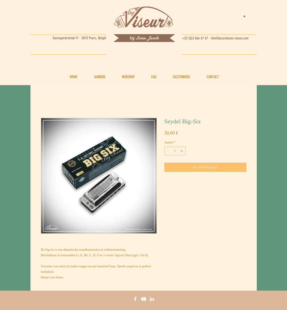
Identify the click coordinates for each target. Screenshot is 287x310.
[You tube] (144, 299)
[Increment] (182, 151)
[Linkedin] (152, 299)
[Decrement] (168, 151)
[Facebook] (135, 299)
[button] (244, 16)
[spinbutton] (175, 151)
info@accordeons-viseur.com (229, 38)
